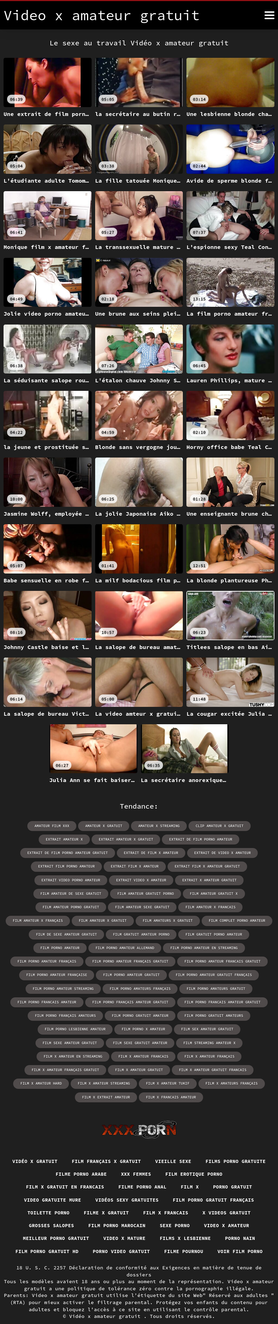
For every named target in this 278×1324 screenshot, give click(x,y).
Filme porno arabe (118, 1159)
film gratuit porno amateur (185, 933)
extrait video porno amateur (72, 879)
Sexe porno (175, 1211)
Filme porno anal (143, 1172)
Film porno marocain (116, 1211)
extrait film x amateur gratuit (206, 866)
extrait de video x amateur (221, 853)
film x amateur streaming (104, 1068)
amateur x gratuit (104, 826)
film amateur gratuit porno (145, 893)
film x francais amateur (170, 1082)
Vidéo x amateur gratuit (106, 1302)
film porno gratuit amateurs (137, 1014)
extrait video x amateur (141, 879)
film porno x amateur (36, 1028)
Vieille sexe (212, 1146)
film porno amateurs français (66, 987)
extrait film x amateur (134, 866)
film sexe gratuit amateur (236, 1028)
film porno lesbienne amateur (211, 1014)
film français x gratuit (143, 1146)
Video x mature (124, 1224)
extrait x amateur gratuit (208, 879)
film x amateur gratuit (139, 1055)
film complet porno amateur (203, 920)
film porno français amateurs (230, 1001)
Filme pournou (185, 1237)
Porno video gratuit (121, 1237)
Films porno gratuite (46, 1159)
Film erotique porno (233, 1159)
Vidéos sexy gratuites (126, 1185)
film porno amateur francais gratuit (146, 960)
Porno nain (242, 1224)
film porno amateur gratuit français (137, 974)
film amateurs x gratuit (134, 920)
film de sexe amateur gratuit (40, 933)
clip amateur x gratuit (218, 826)
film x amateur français (241, 1041)
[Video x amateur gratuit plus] (269, 15)
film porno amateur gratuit (56, 974)
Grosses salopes (49, 1211)
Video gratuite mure (50, 1185)
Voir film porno (242, 1237)
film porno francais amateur (213, 987)
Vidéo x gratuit (70, 1146)
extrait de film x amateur (151, 853)
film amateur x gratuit (71, 920)
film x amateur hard (42, 1068)
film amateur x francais (176, 906)
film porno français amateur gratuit (56, 1001)
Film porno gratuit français (215, 1185)
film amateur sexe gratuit (109, 906)
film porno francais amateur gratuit (146, 1001)
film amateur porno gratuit (39, 906)
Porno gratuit (235, 1172)
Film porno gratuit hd (44, 1237)
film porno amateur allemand (61, 947)
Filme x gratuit (105, 1198)
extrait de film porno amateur (200, 839)
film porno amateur (248, 933)
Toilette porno (46, 1198)
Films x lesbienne (186, 1224)
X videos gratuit (229, 1198)
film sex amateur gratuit (99, 1028)
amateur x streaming (158, 826)
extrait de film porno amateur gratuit (68, 853)
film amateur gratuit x (212, 893)
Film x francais (166, 1198)
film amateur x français (241, 906)
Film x (191, 1172)
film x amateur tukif (167, 1068)
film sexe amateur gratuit (167, 1028)
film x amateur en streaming (107, 1041)
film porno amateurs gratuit (140, 987)
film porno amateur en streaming (139, 947)
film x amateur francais (176, 1041)
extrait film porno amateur (68, 866)
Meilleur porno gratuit (54, 1224)
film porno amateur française (230, 960)
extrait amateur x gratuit (126, 839)
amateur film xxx (53, 826)
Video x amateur (228, 1211)
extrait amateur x (66, 839)
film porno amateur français (217, 947)
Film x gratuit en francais (63, 1172)
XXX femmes (174, 1159)
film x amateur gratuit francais (212, 1055)
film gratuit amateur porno (114, 933)
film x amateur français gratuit (67, 1055)
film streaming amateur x (37, 1041)
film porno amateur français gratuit (56, 960)
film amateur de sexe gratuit (72, 893)
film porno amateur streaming (220, 974)
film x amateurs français (230, 1068)
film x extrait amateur (106, 1082)
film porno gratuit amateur (64, 1014)
